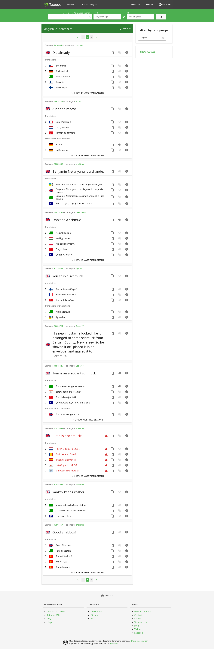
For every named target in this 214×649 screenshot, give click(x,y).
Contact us (139, 615)
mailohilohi (81, 212)
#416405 (58, 45)
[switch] (76, 52)
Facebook (139, 632)
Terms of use (140, 622)
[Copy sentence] (112, 52)
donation (113, 643)
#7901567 (58, 525)
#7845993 (58, 484)
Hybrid (79, 268)
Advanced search (82, 12)
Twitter (137, 629)
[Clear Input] (163, 38)
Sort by (125, 29)
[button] (124, 16)
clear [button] (89, 17)
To (128, 12)
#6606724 (58, 326)
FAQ (49, 618)
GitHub (94, 615)
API (92, 618)
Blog (136, 625)
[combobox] (107, 16)
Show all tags (147, 52)
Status (137, 618)
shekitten (80, 164)
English (165, 4)
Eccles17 (80, 101)
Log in (149, 4)
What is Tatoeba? (142, 611)
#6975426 (58, 365)
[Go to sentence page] (126, 52)
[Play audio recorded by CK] (119, 219)
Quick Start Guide (56, 611)
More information (139, 640)
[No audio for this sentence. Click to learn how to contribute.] (119, 52)
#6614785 (58, 101)
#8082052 (58, 164)
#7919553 (58, 428)
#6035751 (58, 212)
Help (67, 12)
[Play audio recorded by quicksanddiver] (119, 144)
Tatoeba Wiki (53, 615)
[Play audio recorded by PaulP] (119, 386)
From (96, 12)
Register (135, 4)
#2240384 (58, 268)
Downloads (96, 611)
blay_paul (79, 45)
